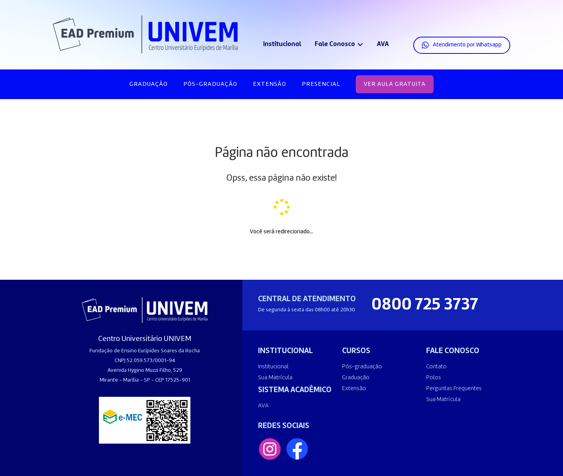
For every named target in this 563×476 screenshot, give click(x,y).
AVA (383, 44)
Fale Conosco (335, 44)
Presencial (321, 84)
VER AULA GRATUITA (395, 84)
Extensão (269, 84)
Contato (436, 367)
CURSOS (356, 351)
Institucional (282, 44)
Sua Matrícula (275, 378)
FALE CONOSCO (452, 351)
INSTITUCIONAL (285, 351)
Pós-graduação (210, 84)
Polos (433, 378)
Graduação (148, 84)
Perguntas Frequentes (454, 389)
